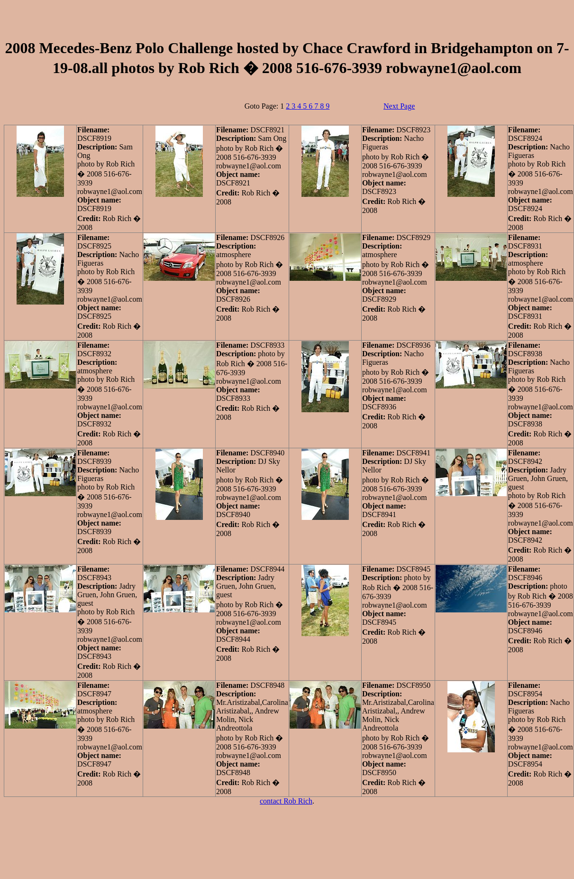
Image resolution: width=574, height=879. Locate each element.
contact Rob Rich (286, 801)
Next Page (399, 106)
